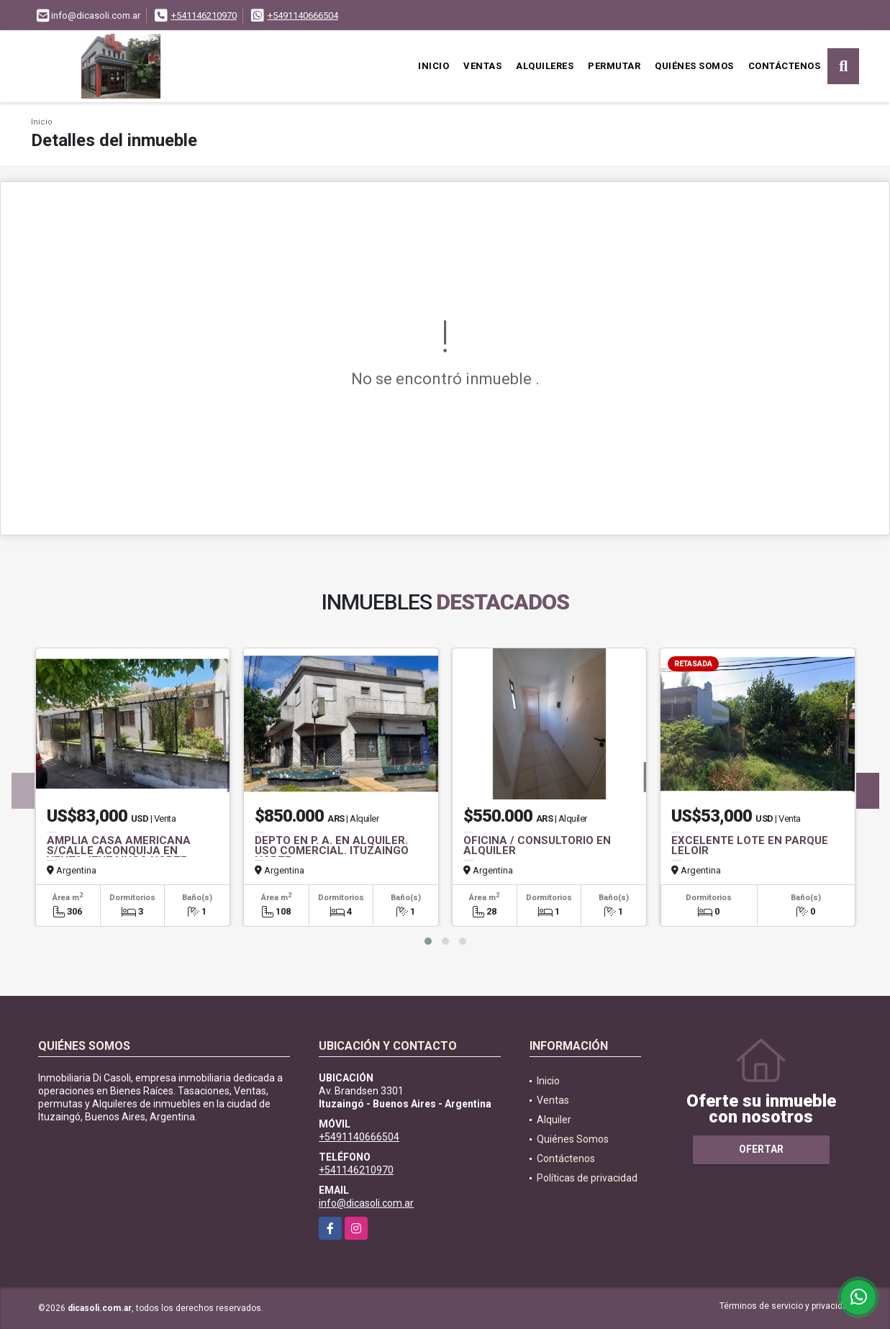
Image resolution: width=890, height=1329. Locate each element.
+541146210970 (204, 15)
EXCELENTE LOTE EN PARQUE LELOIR (749, 845)
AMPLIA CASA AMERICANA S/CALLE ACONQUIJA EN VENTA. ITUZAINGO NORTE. (119, 850)
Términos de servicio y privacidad (786, 1306)
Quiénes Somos (694, 65)
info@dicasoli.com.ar (366, 1203)
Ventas (482, 65)
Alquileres (544, 65)
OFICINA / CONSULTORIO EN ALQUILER (537, 845)
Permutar (614, 65)
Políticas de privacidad (587, 1178)
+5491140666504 (303, 15)
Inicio (433, 65)
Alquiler (554, 1119)
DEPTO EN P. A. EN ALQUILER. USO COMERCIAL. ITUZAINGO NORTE (332, 850)
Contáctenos (784, 65)
